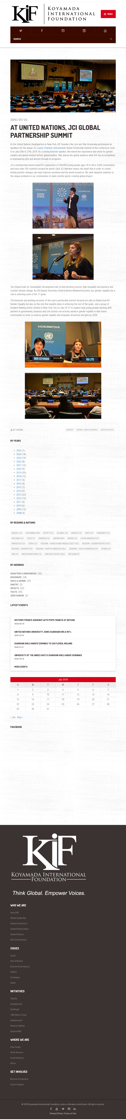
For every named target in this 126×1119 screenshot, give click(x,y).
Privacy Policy (56, 1113)
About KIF (14, 912)
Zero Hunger (17, 595)
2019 (18, 472)
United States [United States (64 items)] (55, 554)
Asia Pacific (15, 1047)
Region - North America (87, 430)
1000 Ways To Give (18, 1015)
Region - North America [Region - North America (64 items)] (51, 548)
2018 (18, 476)
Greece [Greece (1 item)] (76, 533)
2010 (18, 505)
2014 (18, 491)
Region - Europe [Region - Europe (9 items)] (22, 548)
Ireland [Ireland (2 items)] (18, 538)
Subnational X (16, 1020)
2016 (18, 483)
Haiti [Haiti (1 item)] (89, 533)
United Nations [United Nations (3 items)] (32, 554)
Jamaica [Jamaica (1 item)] (44, 538)
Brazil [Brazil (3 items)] (17, 533)
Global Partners (17, 934)
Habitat (69, 430)
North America (16, 1052)
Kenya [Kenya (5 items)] (72, 538)
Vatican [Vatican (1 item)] (73, 554)
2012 (18, 498)
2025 (18, 450)
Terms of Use (70, 1113)
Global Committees (18, 923)
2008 (18, 513)
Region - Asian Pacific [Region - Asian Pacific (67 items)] (96, 543)
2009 (18, 509)
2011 (18, 502)
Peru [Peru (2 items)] (32, 543)
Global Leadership (18, 918)
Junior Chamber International (51, 147)
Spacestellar (15, 1031)
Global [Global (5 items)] (62, 533)
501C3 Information (18, 940)
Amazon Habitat (17, 1026)
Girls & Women (18, 581)
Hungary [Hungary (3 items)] (103, 533)
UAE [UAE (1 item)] (15, 554)
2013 (18, 494)
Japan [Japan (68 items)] (58, 538)
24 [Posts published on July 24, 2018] (48, 704)
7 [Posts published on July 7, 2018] (108, 689)
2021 (18, 465)
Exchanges (16, 577)
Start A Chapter (17, 1084)
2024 (18, 454)
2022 (18, 461)
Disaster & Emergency (19, 966)
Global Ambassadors (19, 929)
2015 (18, 487)
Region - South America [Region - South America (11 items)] (83, 548)
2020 (18, 469)
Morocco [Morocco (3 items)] (18, 543)
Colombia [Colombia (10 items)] (33, 533)
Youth (13, 592)
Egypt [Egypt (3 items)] (48, 533)
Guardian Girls (16, 1004)
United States (107, 430)
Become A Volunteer (19, 1079)
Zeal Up (13, 998)
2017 (18, 480)
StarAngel (14, 1009)
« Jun (12, 717)
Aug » (20, 717)
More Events (20, 666)
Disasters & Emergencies (23, 573)
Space (13, 983)
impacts (14, 588)
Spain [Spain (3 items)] (106, 548)
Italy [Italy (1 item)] (31, 538)
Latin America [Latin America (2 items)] (90, 538)
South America (17, 1058)
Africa (13, 1063)
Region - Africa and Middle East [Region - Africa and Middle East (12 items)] (60, 543)
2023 (18, 457)
